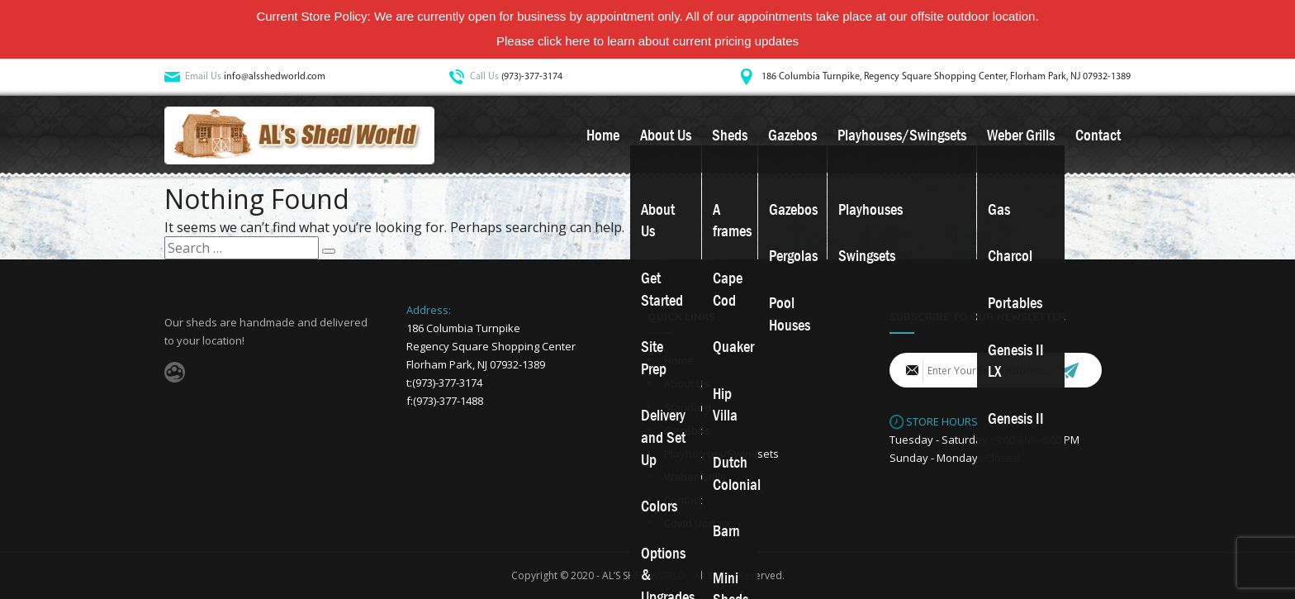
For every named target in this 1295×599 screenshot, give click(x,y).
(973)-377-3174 (531, 77)
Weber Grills (1021, 135)
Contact (1098, 135)
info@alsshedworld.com (274, 77)
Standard (687, 407)
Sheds (729, 135)
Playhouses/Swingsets (901, 135)
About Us (665, 135)
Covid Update (698, 523)
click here (564, 41)
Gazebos (792, 135)
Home (602, 135)
